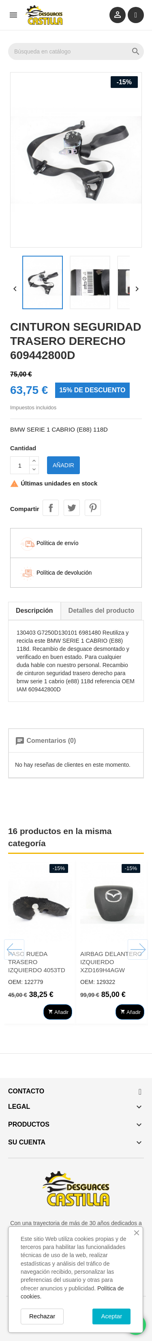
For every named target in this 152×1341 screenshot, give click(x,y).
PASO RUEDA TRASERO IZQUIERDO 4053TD (36, 961)
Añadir (63, 465)
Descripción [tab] (34, 610)
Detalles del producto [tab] (102, 610)
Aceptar (112, 1316)
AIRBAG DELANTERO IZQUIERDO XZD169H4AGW (111, 961)
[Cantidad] (20, 465)
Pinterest (93, 508)
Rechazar (42, 1316)
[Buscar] (76, 51)
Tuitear (72, 508)
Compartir (51, 508)
